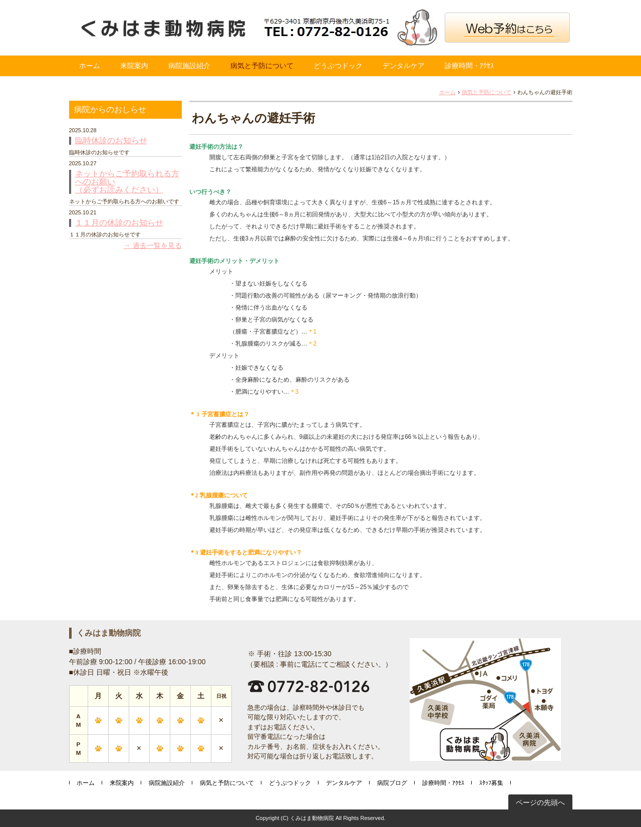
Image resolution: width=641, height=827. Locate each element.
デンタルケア (404, 66)
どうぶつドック (338, 66)
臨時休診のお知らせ (111, 141)
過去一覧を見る (157, 245)
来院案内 (134, 66)
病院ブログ (392, 782)
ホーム (89, 66)
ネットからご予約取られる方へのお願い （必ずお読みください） (127, 182)
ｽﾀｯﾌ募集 (491, 782)
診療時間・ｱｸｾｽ (469, 66)
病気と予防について (261, 66)
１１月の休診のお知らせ (119, 223)
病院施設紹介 (189, 66)
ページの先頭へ (540, 802)
